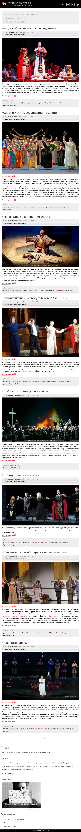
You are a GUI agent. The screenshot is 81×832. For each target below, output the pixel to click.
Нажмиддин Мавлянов (35, 207)
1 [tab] (28, 809)
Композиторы (43, 766)
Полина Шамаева (27, 290)
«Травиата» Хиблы (15, 642)
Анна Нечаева (23, 207)
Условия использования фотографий (17, 823)
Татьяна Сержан (27, 542)
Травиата (5, 633)
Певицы (56, 763)
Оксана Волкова (12, 103)
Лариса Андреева (12, 207)
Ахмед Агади (22, 103)
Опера (4, 752)
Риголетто (6, 290)
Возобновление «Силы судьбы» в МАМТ (35, 298)
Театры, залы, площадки (61, 766)
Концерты (11, 752)
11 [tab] (48, 809)
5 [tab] (36, 809)
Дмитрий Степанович (64, 381)
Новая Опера (60, 290)
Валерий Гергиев (50, 633)
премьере (42, 179)
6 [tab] (38, 809)
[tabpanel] (21, 795)
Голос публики (36, 830)
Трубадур (6, 467)
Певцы (65, 763)
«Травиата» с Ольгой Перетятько (35, 552)
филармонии (6, 616)
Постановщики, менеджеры (12, 770)
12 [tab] (50, 809)
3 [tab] (32, 809)
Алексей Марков (53, 542)
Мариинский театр (8, 545)
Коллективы (18, 766)
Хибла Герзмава (14, 728)
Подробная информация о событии (15, 34)
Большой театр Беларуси (58, 103)
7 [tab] (40, 809)
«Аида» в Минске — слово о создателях (30, 28)
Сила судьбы (6, 381)
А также (29, 770)
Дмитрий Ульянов (48, 207)
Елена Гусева (27, 381)
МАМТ (68, 207)
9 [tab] (44, 809)
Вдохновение (54, 616)
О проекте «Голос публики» (14, 819)
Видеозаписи (69, 290)
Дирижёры (31, 766)
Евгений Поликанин (41, 728)
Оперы (4, 763)
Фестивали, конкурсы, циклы (39, 763)
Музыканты (6, 766)
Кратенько (6, 731)
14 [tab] (54, 809)
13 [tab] (52, 809)
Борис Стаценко (39, 290)
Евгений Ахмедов (27, 633)
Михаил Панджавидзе (9, 105)
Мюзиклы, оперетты (17, 763)
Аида (4, 103)
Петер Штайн (7, 209)
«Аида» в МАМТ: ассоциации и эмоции (29, 112)
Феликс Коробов (53, 728)
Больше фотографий (9, 176)
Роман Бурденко (37, 381)
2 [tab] (30, 809)
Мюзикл (19, 752)
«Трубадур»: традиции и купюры (25, 391)
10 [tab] (46, 809)
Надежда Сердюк (15, 542)
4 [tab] (34, 809)
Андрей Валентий (32, 103)
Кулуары (34, 752)
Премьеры (26, 752)
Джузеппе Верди (44, 103)
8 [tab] (42, 809)
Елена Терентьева (15, 290)
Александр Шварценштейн (16, 302)
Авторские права (10, 826)
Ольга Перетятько (15, 633)
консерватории (19, 616)
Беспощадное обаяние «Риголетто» (26, 216)
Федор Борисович (13, 32)
